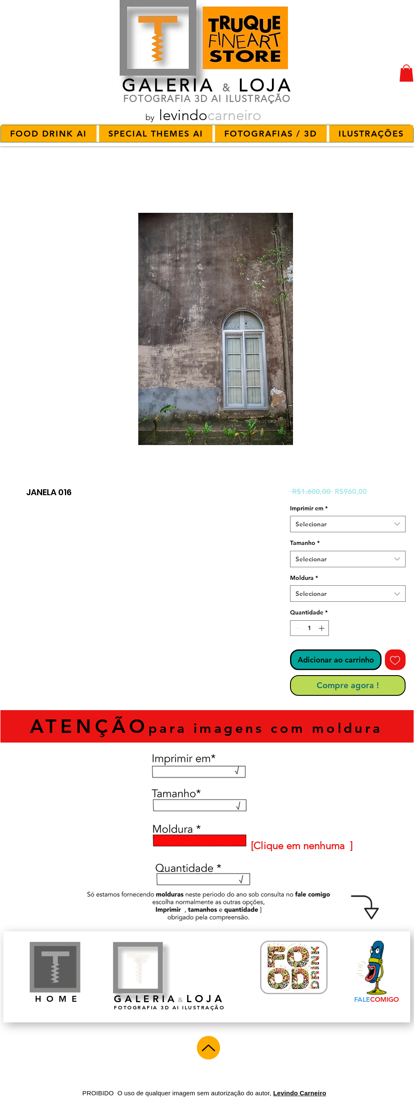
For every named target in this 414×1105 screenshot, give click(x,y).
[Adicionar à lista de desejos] (395, 659)
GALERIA (168, 85)
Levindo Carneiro (299, 1093)
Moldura (304, 578)
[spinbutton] (309, 628)
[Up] (208, 1047)
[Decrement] (296, 628)
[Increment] (322, 628)
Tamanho (305, 543)
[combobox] (348, 524)
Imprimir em (309, 508)
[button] (406, 73)
